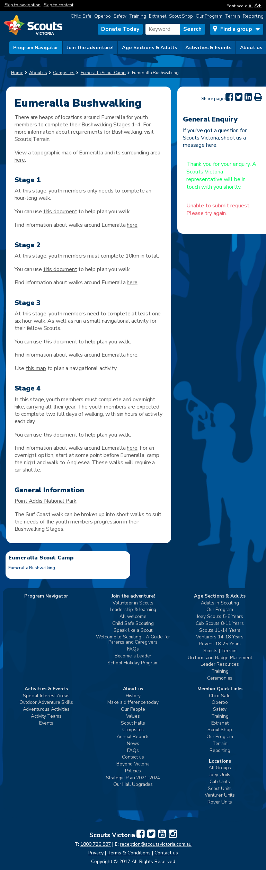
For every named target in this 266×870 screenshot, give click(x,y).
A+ (257, 5)
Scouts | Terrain (219, 651)
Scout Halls (133, 723)
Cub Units (220, 781)
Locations (220, 761)
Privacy (96, 853)
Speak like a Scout (133, 630)
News (133, 743)
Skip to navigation (23, 5)
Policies (133, 771)
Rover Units (219, 802)
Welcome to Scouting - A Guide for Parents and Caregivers (133, 640)
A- (250, 6)
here (20, 160)
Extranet (157, 16)
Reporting (253, 16)
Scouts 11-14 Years (219, 630)
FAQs (133, 649)
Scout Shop (181, 16)
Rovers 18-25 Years (220, 644)
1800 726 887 (95, 844)
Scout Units (220, 788)
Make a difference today (132, 702)
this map (36, 368)
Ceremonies (219, 678)
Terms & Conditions (129, 853)
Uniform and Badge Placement (220, 658)
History (133, 696)
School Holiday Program (132, 663)
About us (251, 47)
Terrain (232, 16)
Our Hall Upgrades (133, 784)
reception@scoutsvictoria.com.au (156, 844)
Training (137, 16)
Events (46, 723)
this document (60, 211)
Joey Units (219, 775)
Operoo (102, 16)
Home (17, 73)
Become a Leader (133, 656)
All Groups (220, 768)
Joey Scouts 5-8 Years (220, 616)
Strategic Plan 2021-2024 (133, 778)
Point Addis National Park (46, 501)
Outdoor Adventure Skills (46, 702)
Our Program (209, 16)
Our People (133, 709)
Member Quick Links (219, 689)
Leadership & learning (133, 609)
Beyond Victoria (133, 764)
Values (133, 716)
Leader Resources (220, 664)
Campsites (133, 730)
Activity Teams (46, 716)
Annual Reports (133, 736)
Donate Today (120, 29)
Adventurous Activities (46, 709)
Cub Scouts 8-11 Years (220, 623)
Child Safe (81, 16)
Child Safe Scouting (133, 623)
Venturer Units (220, 795)
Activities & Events (208, 47)
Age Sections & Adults (149, 47)
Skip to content (58, 5)
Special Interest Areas (46, 696)
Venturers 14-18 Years (219, 637)
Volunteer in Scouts (133, 603)
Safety (120, 16)
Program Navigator (36, 47)
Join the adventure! (90, 47)
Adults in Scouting (220, 603)
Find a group (236, 29)
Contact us (133, 757)
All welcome (132, 616)
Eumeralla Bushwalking (31, 568)
